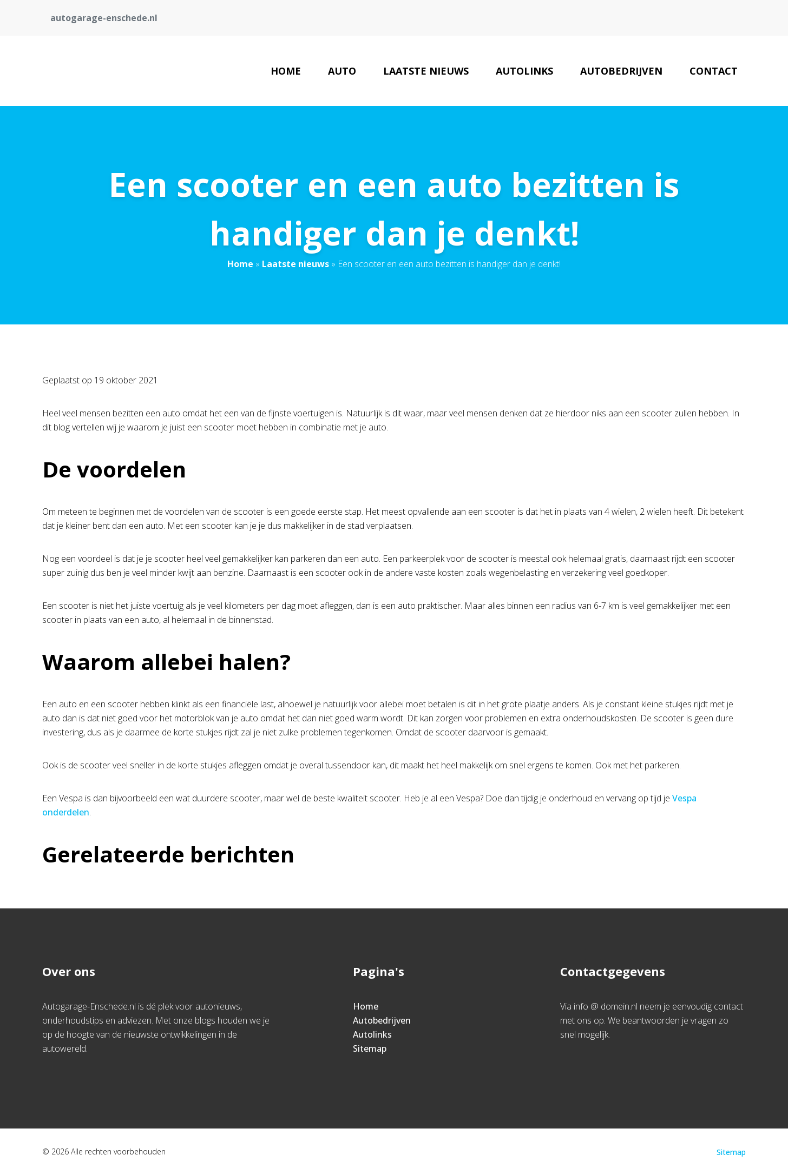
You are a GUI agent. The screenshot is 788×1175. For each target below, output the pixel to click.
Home (286, 70)
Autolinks (524, 70)
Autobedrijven (621, 70)
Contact (714, 70)
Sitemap (369, 1048)
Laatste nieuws (426, 70)
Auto (342, 70)
